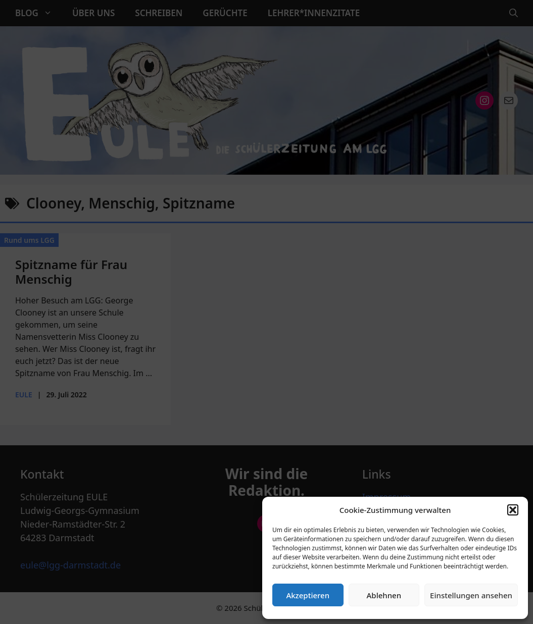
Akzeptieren (307, 595)
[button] (513, 510)
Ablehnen (384, 595)
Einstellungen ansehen (471, 595)
